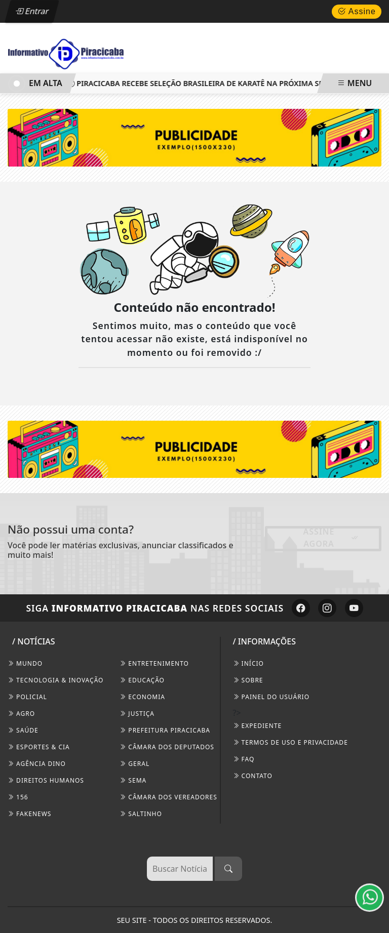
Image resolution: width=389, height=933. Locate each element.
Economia (142, 697)
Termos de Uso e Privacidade (290, 742)
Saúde (23, 730)
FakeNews (29, 813)
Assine (356, 11)
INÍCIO (248, 663)
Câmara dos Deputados (167, 747)
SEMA (133, 780)
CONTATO (253, 776)
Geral (134, 763)
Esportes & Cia (39, 747)
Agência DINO (37, 763)
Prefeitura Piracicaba (165, 730)
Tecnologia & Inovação (55, 680)
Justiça (137, 713)
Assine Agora (331, 537)
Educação (142, 680)
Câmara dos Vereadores (168, 797)
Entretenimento (154, 663)
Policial (27, 697)
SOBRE (248, 680)
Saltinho (141, 813)
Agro (21, 713)
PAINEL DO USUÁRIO (271, 697)
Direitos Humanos (46, 780)
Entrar (32, 11)
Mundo (25, 663)
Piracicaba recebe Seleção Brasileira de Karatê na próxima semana (209, 83)
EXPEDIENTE (257, 725)
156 (18, 797)
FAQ (244, 759)
